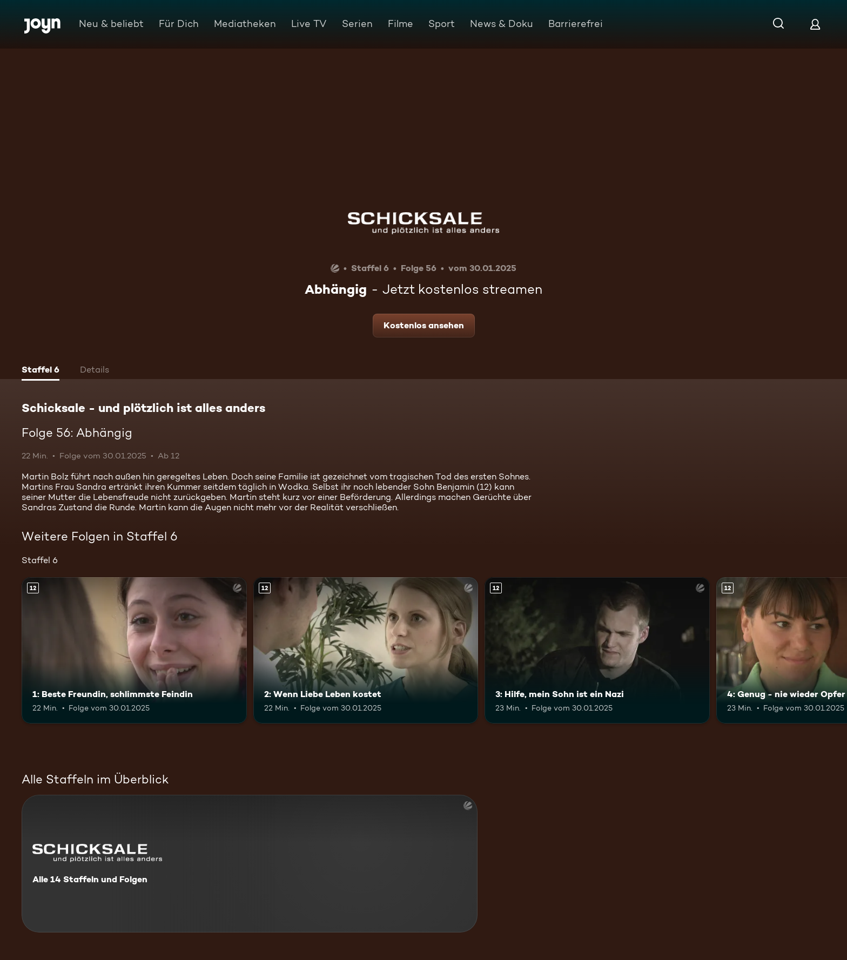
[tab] (40, 371)
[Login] (815, 24)
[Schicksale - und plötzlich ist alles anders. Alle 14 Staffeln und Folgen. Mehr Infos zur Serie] (250, 863)
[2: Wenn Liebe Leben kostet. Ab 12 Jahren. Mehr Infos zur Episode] (366, 650)
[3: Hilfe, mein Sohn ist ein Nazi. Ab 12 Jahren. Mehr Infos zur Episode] (597, 650)
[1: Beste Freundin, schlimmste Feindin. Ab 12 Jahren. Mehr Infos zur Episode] (134, 650)
